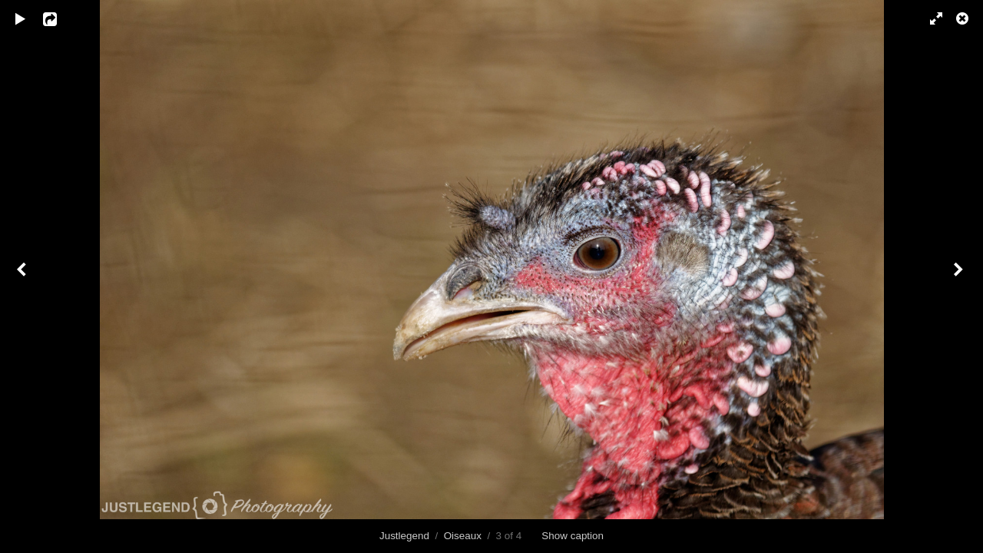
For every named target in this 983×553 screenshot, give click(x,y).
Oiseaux (463, 535)
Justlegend (404, 535)
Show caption (572, 535)
